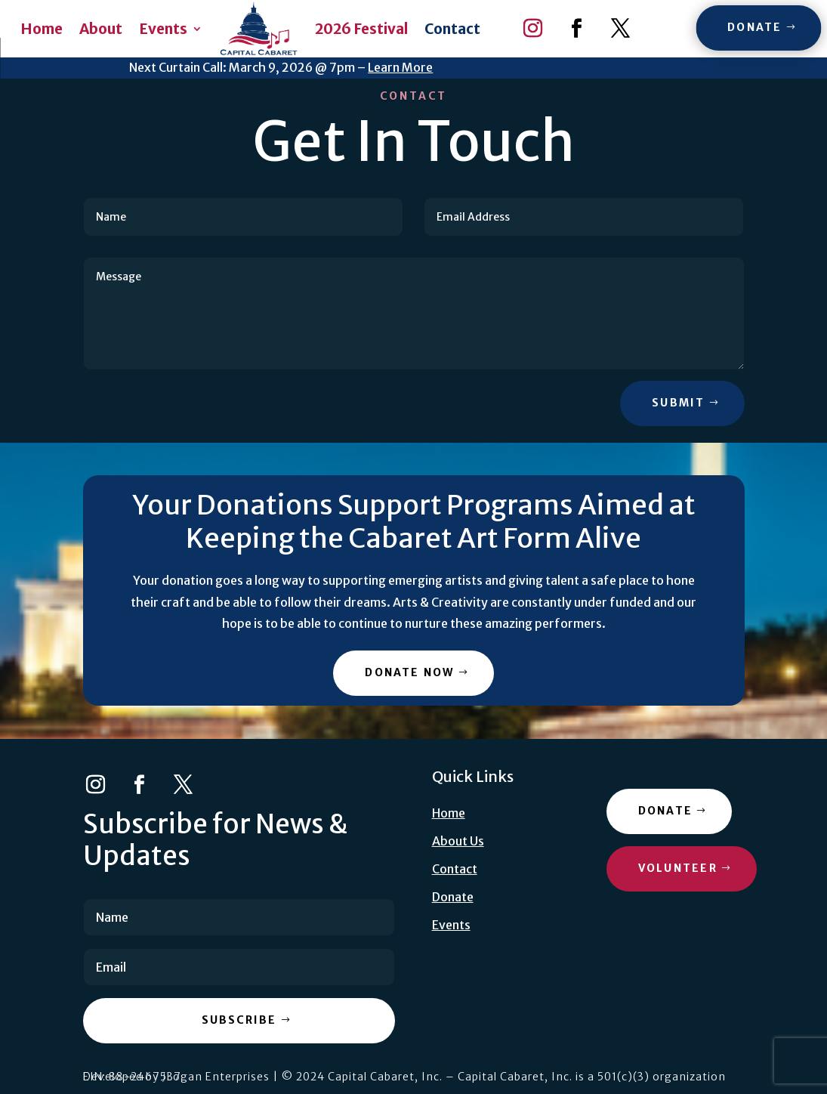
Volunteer (677, 868)
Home (41, 29)
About (100, 29)
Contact (452, 29)
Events (163, 29)
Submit (678, 402)
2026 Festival (361, 29)
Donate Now (409, 672)
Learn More (400, 67)
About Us (458, 840)
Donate (754, 27)
